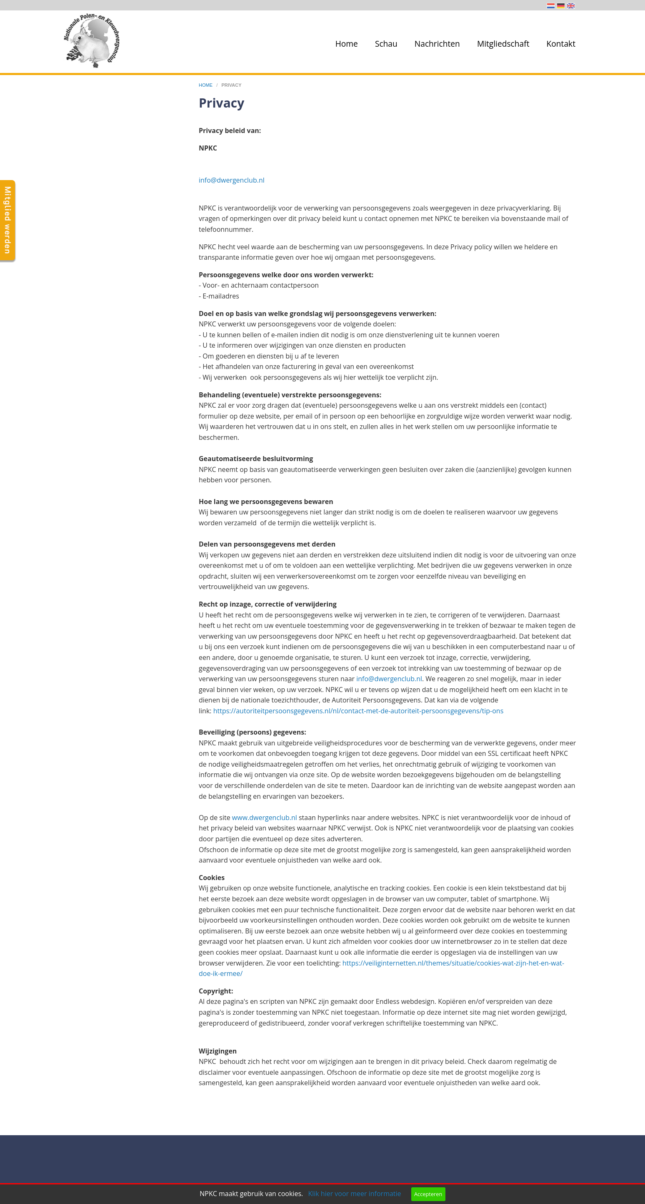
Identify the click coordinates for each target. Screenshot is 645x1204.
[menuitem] (345, 43)
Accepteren (428, 1194)
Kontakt (561, 43)
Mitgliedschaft (503, 43)
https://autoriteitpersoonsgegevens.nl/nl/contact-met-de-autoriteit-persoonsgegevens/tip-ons (358, 710)
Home (346, 43)
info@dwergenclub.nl (232, 180)
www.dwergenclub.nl (264, 817)
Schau (386, 43)
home (206, 85)
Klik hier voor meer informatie (354, 1193)
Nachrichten (437, 43)
